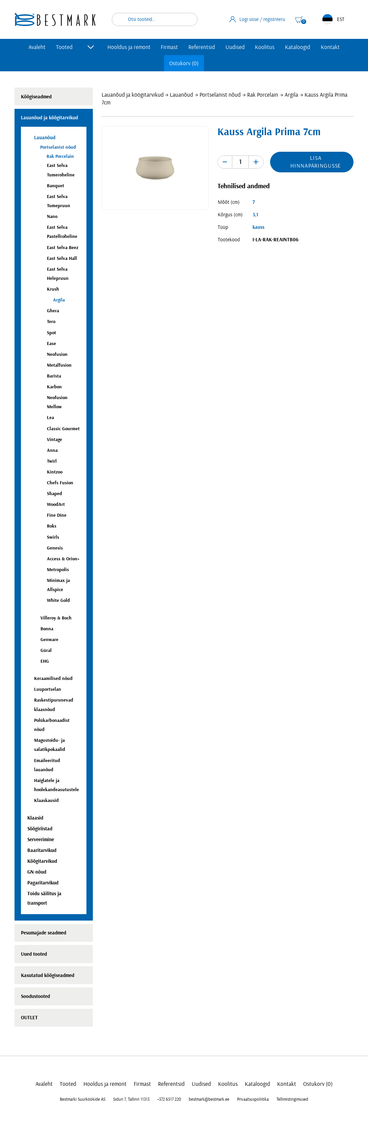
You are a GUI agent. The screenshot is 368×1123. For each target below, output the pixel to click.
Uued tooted (34, 954)
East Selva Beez (62, 247)
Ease (51, 343)
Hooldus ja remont (129, 47)
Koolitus (264, 47)
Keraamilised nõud (53, 678)
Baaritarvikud (41, 850)
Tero (51, 321)
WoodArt (56, 504)
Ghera (53, 310)
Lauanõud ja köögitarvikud (133, 95)
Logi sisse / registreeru (258, 19)
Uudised (235, 47)
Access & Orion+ (63, 558)
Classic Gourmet (63, 428)
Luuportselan (47, 689)
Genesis (55, 548)
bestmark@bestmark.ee (209, 1099)
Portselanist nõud (220, 95)
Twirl (52, 461)
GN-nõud (36, 872)
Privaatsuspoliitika (253, 1099)
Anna (52, 450)
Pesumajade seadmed (43, 932)
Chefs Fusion (60, 482)
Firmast (169, 47)
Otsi (188, 19)
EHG (45, 661)
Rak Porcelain (262, 95)
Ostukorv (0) (184, 63)
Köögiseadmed (36, 96)
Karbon (54, 386)
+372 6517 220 (169, 1099)
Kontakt (330, 47)
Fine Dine (57, 515)
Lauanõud (181, 95)
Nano (52, 216)
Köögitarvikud (42, 861)
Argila (291, 95)
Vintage (54, 439)
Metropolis (58, 569)
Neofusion (57, 354)
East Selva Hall (62, 258)
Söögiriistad (39, 828)
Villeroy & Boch (56, 617)
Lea (50, 417)
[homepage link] (55, 19)
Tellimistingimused (292, 1099)
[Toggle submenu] (91, 47)
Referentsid (201, 47)
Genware (49, 639)
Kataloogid (297, 47)
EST (333, 19)
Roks (51, 526)
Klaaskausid (46, 800)
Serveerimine (40, 839)
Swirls (53, 537)
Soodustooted (35, 996)
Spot (51, 332)
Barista (54, 376)
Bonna (47, 628)
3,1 (255, 214)
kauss (258, 227)
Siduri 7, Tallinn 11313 (131, 1099)
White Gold (58, 600)
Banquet (55, 185)
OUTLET (29, 1017)
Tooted (64, 47)
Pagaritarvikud (42, 882)
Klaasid (35, 818)
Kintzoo (54, 471)
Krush (53, 289)
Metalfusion (59, 365)
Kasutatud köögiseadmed (47, 975)
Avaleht (37, 47)
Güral (46, 650)
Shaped (54, 493)
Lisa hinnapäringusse (315, 162)
